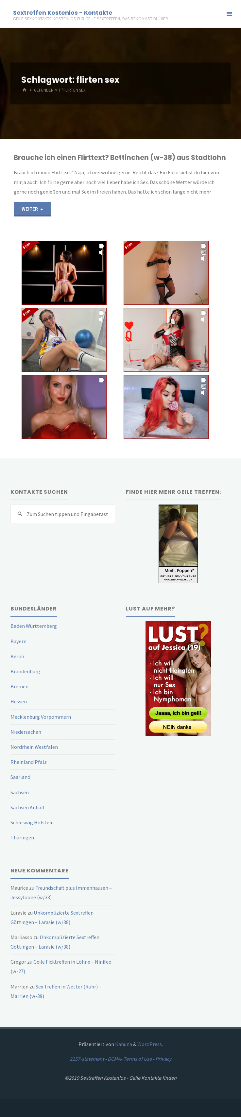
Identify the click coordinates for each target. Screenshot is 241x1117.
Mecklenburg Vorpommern (40, 716)
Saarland (20, 777)
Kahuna (123, 1044)
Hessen (18, 701)
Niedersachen (25, 732)
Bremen (19, 686)
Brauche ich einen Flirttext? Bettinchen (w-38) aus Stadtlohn (120, 157)
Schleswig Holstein (32, 822)
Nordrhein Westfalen (34, 747)
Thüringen (22, 837)
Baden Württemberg (33, 626)
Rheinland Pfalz (28, 762)
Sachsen (19, 792)
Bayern (18, 641)
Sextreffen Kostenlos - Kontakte (62, 12)
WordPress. (150, 1044)
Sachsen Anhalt (27, 807)
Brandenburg (25, 671)
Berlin (17, 656)
